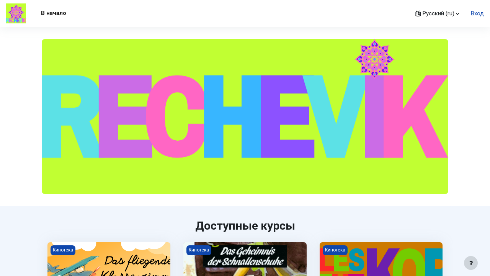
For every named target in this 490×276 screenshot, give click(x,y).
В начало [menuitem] (53, 13)
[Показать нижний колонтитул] (471, 263)
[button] (437, 13)
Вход (477, 13)
